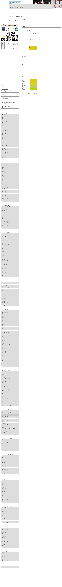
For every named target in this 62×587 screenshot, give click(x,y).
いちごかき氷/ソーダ (5, 125)
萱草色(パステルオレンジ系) (6, 511)
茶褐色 (3, 324)
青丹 (3, 421)
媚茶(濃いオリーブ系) (5, 530)
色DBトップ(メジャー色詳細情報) (20, 5)
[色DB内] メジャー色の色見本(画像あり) (8, 102)
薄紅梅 (3, 481)
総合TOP (11, 5)
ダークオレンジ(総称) (5, 521)
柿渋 (3, 329)
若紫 (3, 239)
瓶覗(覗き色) (4, 195)
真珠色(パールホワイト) (5, 559)
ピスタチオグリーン (5, 402)
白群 (3, 200)
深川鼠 (3, 293)
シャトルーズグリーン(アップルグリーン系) (9, 428)
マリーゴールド (4, 517)
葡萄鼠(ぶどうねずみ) (5, 259)
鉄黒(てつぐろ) (4, 537)
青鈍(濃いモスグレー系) (5, 532)
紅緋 (3, 138)
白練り (3, 555)
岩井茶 (3, 374)
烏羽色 (3, 540)
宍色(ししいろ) (4, 487)
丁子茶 (3, 325)
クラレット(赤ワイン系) (5, 240)
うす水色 (3, 188)
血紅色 (3, 156)
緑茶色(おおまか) (4, 431)
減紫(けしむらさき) (5, 233)
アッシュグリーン (5, 401)
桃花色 (3, 480)
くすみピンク (4, 500)
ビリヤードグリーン (5, 394)
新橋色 (3, 199)
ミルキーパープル (5, 272)
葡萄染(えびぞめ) (4, 248)
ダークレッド (4, 134)
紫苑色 (3, 255)
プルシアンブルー (5, 163)
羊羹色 (3, 533)
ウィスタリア (4, 263)
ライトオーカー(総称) (5, 468)
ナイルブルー (4, 192)
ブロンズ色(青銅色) (5, 298)
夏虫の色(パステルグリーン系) (6, 423)
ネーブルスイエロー (5, 225)
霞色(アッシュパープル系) (6, 287)
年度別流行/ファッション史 (14, 7)
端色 (3, 243)
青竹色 (3, 390)
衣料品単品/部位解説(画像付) (6, 95)
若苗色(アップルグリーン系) (6, 412)
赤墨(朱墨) (3, 534)
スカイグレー (4, 294)
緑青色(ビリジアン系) (5, 371)
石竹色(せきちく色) (5, 485)
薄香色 (3, 439)
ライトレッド (4, 157)
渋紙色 (3, 343)
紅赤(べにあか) (4, 153)
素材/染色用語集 (4, 99)
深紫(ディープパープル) (5, 247)
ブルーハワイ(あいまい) (5, 184)
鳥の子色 (3, 556)
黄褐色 (3, 458)
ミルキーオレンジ (5, 519)
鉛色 (3, 286)
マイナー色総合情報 (45, 5)
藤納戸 (3, 179)
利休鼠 (3, 289)
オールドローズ (4, 148)
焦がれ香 (3, 340)
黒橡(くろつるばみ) (5, 529)
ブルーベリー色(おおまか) (6, 260)
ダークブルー (4, 191)
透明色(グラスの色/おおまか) (6, 560)
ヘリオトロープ (4, 264)
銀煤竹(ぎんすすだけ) (5, 348)
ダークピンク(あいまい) (5, 499)
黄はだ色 (3, 210)
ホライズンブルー (5, 190)
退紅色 (3, 483)
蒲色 (3, 320)
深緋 (3, 137)
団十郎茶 (3, 331)
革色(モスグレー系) (5, 198)
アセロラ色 (4, 114)
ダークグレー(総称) (5, 302)
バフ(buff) (3, 473)
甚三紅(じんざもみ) (5, 133)
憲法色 (3, 347)
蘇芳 (3, 150)
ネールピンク (4, 495)
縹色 (3, 167)
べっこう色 (4, 465)
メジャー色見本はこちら (6, 566)
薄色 (3, 267)
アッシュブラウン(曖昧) (5, 355)
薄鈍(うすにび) (4, 285)
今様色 (3, 129)
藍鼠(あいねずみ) (4, 291)
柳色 (3, 427)
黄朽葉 (3, 457)
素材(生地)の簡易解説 (5, 98)
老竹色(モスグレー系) (5, 389)
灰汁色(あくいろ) (4, 282)
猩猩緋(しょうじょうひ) (5, 149)
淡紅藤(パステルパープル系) (6, 245)
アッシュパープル (5, 268)
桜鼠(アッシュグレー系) (5, 496)
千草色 (3, 171)
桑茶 (3, 317)
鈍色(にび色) (4, 283)
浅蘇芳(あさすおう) (5, 152)
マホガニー (4, 544)
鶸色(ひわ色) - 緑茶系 (5, 416)
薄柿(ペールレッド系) (5, 130)
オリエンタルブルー (5, 194)
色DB (3, 101)
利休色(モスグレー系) (5, 424)
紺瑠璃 (3, 176)
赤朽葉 (3, 510)
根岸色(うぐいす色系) (5, 425)
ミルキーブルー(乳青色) (5, 187)
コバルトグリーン (5, 386)
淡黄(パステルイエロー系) (6, 206)
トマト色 (3, 154)
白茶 (3, 328)
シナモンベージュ (5, 450)
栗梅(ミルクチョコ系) (5, 312)
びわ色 (3, 446)
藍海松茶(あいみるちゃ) (5, 541)
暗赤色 (3, 117)
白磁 (3, 552)
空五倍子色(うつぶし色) (5, 462)
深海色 (3, 183)
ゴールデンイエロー (5, 221)
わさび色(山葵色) (4, 377)
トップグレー (4, 301)
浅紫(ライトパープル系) (5, 244)
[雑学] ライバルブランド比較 (6, 107)
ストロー (3, 218)
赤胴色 (3, 339)
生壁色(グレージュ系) (5, 443)
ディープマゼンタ (5, 275)
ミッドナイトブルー (5, 164)
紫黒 (3, 528)
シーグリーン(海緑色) (5, 398)
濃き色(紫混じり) (4, 352)
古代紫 (3, 251)
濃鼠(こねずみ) (4, 236)
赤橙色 (3, 515)
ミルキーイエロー (5, 226)
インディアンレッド (5, 121)
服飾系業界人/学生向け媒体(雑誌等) (7, 105)
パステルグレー (4, 297)
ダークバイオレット (5, 276)
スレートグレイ (4, 305)
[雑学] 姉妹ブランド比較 (6, 106)
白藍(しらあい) (4, 196)
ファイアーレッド (5, 142)
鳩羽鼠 (3, 290)
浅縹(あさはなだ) (4, 168)
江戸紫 (3, 252)
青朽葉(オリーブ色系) (5, 420)
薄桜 (3, 484)
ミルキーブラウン (5, 359)
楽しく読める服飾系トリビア (24, 7)
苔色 (3, 419)
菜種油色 (3, 417)
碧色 (3, 180)
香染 (3, 461)
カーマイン (4, 122)
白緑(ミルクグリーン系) (5, 375)
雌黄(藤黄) (3, 213)
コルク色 (3, 363)
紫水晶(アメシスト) (5, 237)
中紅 (3, 118)
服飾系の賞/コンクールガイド (6, 103)
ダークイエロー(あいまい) (6, 472)
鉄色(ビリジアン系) (5, 373)
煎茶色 (3, 336)
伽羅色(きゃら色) (4, 321)
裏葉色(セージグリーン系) (6, 344)
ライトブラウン (4, 360)
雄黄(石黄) (3, 214)
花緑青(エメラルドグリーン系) (6, 378)
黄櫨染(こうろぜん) (5, 364)
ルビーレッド (4, 146)
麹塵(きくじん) (4, 381)
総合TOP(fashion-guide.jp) (6, 91)
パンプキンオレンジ (5, 518)
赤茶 (3, 313)
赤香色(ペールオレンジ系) (6, 442)
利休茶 (3, 335)
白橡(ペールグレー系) (5, 351)
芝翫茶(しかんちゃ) (5, 333)
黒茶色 (3, 545)
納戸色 (3, 175)
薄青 (3, 385)
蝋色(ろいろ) (4, 536)
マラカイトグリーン (5, 379)
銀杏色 (3, 217)
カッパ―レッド (4, 145)
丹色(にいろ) (4, 507)
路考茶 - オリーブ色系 (5, 332)
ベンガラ (3, 126)
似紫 (3, 271)
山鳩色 (3, 382)
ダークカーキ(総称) (5, 469)
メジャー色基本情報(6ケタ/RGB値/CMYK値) (33, 5)
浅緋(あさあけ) (4, 488)
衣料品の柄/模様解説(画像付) (6, 97)
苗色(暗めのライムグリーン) (6, 413)
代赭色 (3, 356)
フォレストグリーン (5, 393)
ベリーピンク (4, 492)
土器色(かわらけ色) (5, 337)
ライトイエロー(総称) (5, 222)
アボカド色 (4, 432)
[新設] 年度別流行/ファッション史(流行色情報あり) (17, 19)
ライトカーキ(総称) (5, 470)
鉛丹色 (3, 141)
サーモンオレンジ (5, 522)
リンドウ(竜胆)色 (4, 241)
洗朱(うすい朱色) (4, 514)
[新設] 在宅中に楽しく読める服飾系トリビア (16, 16)
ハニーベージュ (4, 447)
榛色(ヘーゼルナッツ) (5, 464)
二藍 (3, 256)
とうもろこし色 (4, 209)
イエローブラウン (5, 466)
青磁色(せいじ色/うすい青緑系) (7, 405)
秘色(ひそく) (4, 172)
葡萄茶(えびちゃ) (4, 327)
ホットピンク (4, 491)
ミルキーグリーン (5, 397)
